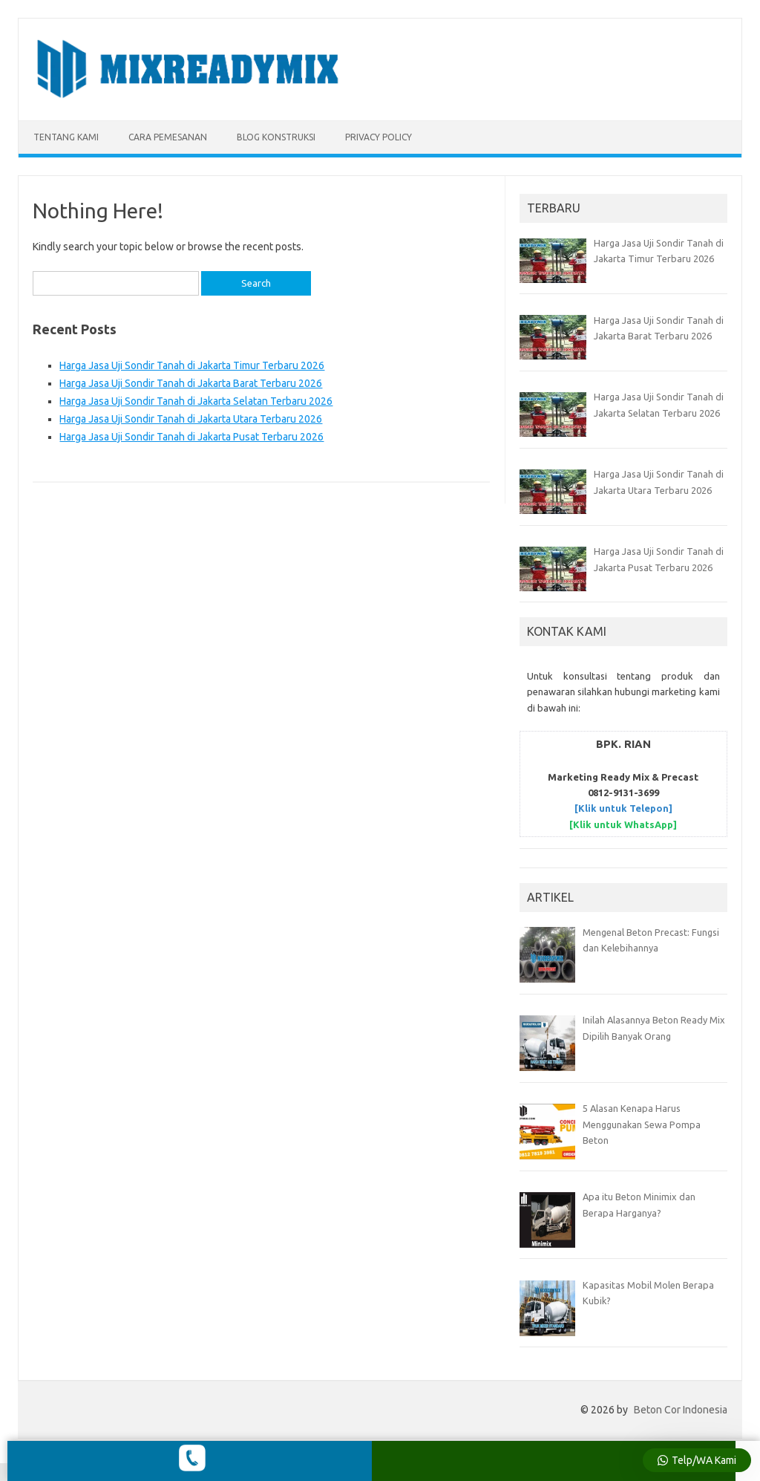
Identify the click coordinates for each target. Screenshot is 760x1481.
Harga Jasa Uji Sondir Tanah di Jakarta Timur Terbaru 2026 (191, 365)
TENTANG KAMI (66, 137)
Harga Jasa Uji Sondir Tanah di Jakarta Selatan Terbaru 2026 (195, 401)
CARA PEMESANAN (167, 137)
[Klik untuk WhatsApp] (623, 824)
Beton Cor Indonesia (680, 1410)
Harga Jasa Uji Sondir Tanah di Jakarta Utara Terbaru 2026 (190, 419)
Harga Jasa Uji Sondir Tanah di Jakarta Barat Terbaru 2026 (190, 383)
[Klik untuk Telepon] (623, 808)
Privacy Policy (378, 137)
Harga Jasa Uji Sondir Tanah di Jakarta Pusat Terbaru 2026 (191, 437)
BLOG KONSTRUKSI (276, 137)
